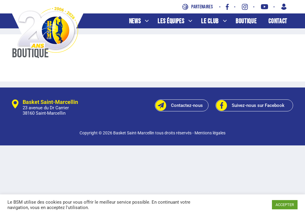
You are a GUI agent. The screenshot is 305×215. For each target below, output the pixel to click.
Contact (277, 21)
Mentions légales (209, 132)
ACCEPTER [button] (285, 204)
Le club (217, 21)
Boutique (246, 21)
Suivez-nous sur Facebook (250, 105)
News (142, 21)
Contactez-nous (179, 105)
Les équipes (178, 21)
